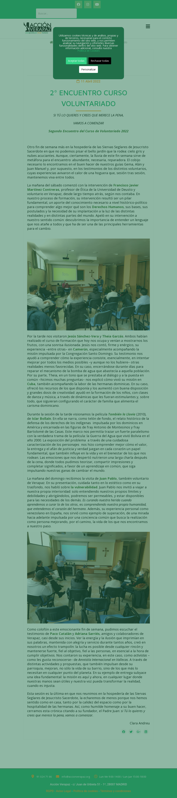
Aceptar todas (76, 60)
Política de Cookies (88, 50)
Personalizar (88, 69)
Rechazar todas (100, 60)
